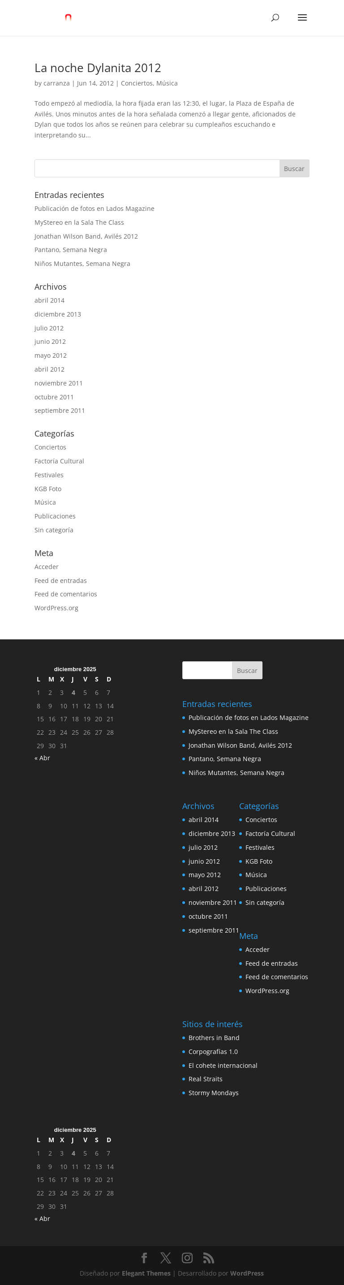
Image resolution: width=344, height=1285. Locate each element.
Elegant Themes (146, 1273)
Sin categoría (53, 530)
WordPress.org (56, 608)
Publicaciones (55, 516)
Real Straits (206, 1079)
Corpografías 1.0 (213, 1051)
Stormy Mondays (214, 1092)
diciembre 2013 (57, 314)
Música (167, 83)
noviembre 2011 (58, 383)
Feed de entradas (60, 580)
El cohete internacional (223, 1065)
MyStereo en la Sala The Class (79, 222)
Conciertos (137, 83)
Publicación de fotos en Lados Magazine (94, 208)
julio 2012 (49, 328)
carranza (56, 83)
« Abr (42, 758)
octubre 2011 (54, 397)
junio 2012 (50, 341)
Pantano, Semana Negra (70, 249)
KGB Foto (47, 488)
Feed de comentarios (65, 594)
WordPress (247, 1273)
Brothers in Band (214, 1037)
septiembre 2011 (59, 410)
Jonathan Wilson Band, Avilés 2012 (86, 236)
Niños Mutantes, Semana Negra (82, 263)
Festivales (49, 475)
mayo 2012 (50, 355)
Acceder (46, 566)
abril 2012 (49, 369)
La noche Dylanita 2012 (97, 68)
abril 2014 (49, 300)
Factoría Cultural (59, 461)
